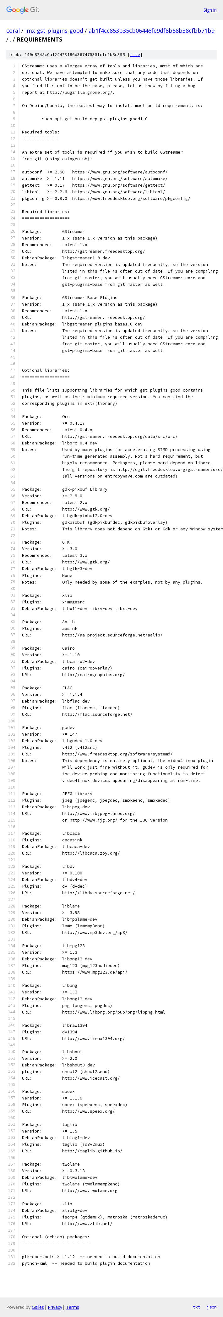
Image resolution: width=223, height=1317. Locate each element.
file (135, 54)
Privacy (55, 1307)
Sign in (210, 10)
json (212, 1307)
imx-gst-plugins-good (54, 30)
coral (13, 30)
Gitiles (38, 1307)
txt (196, 1307)
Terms (72, 1307)
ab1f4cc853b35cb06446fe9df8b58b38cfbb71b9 (152, 30)
